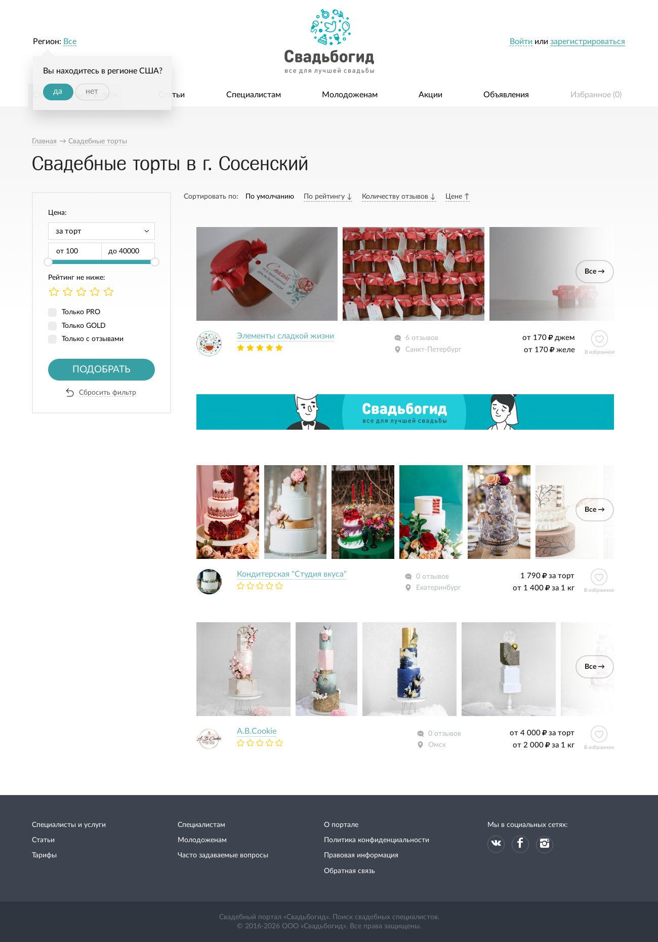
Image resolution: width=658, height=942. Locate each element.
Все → (595, 271)
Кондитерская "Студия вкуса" (292, 574)
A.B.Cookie (256, 731)
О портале (341, 824)
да (57, 91)
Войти (521, 41)
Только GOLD (84, 325)
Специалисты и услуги (69, 824)
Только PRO (81, 312)
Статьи (171, 95)
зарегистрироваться (587, 41)
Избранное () (596, 95)
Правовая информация (361, 855)
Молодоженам (350, 95)
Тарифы (44, 855)
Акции (430, 95)
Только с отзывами (93, 339)
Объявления (506, 95)
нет (92, 91)
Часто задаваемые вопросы (223, 855)
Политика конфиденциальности (376, 840)
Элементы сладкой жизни (285, 336)
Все (69, 41)
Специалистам (253, 95)
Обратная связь (349, 871)
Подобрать (101, 369)
